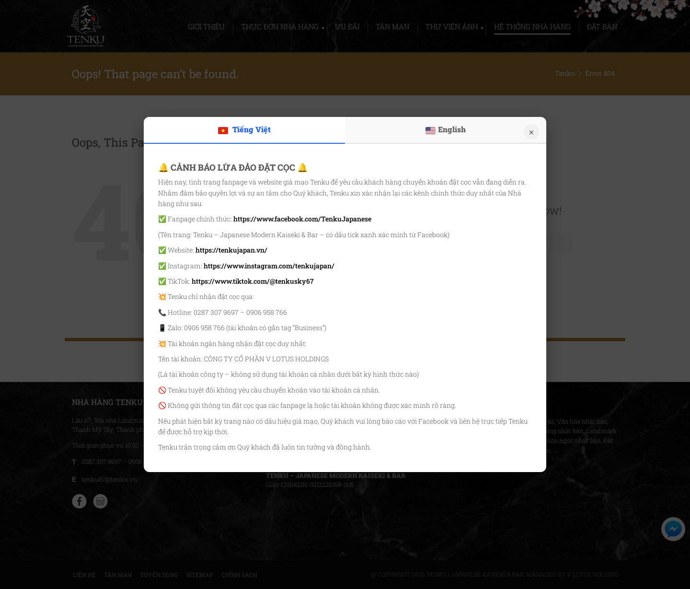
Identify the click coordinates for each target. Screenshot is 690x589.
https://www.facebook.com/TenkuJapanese (302, 218)
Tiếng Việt (244, 129)
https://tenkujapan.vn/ (231, 249)
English (446, 129)
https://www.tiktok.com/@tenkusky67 (253, 281)
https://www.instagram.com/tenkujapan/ (269, 265)
